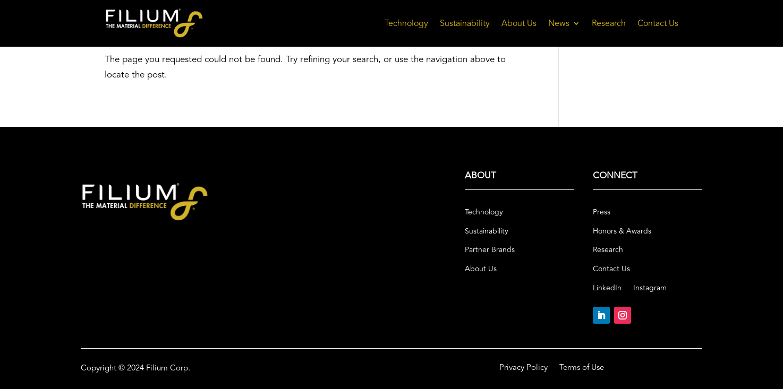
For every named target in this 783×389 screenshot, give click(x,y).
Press (601, 212)
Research (609, 23)
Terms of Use (581, 369)
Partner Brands (490, 250)
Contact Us (657, 23)
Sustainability (465, 23)
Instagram (650, 288)
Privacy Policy (523, 369)
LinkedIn (607, 288)
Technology (406, 23)
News (558, 23)
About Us (519, 23)
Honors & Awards (622, 231)
